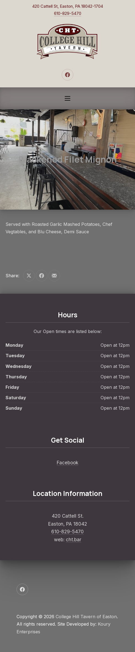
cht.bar (73, 539)
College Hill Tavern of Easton (86, 616)
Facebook (67, 462)
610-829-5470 (67, 13)
